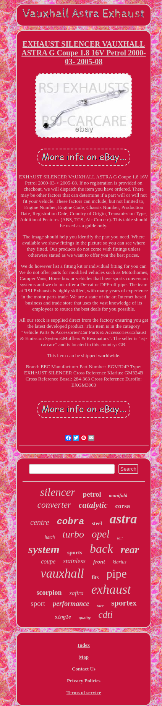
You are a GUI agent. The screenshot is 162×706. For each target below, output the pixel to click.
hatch (50, 537)
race (100, 606)
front (99, 562)
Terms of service (83, 692)
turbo (73, 534)
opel (101, 534)
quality (85, 617)
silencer (57, 492)
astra (123, 519)
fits (95, 577)
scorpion (49, 592)
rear (130, 549)
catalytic (93, 505)
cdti (105, 614)
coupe (48, 561)
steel (97, 523)
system (44, 549)
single (63, 617)
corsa (122, 506)
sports (74, 552)
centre (39, 522)
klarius (119, 562)
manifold (118, 495)
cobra (70, 522)
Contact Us (84, 669)
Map (84, 657)
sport (38, 603)
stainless (74, 561)
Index (84, 645)
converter (54, 505)
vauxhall (62, 573)
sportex (124, 602)
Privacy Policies (83, 680)
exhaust (111, 589)
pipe (116, 573)
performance (71, 603)
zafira (76, 593)
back (101, 548)
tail (120, 538)
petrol (92, 494)
